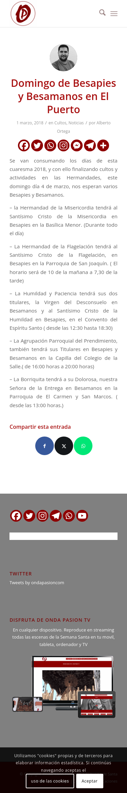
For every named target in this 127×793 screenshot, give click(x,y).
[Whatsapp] (50, 145)
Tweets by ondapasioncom (36, 582)
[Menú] (114, 13)
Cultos (60, 123)
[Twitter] (37, 145)
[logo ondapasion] (52, 13)
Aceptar (90, 781)
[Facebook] (24, 145)
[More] (103, 145)
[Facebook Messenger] (77, 145)
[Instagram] (63, 145)
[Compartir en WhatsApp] (83, 446)
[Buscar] (99, 13)
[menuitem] (99, 13)
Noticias (76, 123)
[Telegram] (90, 145)
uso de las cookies (50, 781)
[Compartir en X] (64, 446)
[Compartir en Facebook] (44, 446)
